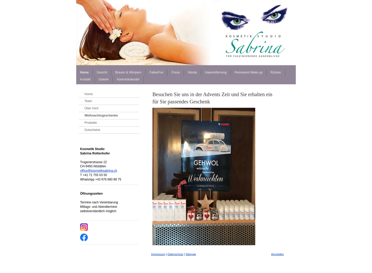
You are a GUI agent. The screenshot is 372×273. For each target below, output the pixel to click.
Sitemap (191, 254)
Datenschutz (175, 254)
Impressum (158, 254)
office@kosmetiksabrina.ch (98, 170)
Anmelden (277, 254)
